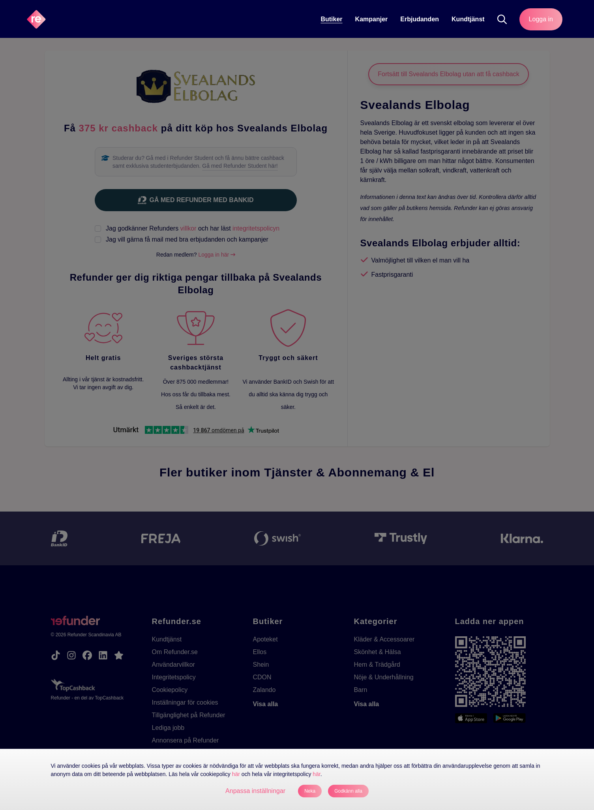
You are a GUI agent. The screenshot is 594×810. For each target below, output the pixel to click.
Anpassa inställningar (255, 791)
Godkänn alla (348, 791)
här (236, 774)
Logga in (541, 19)
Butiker (331, 19)
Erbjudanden (419, 19)
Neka (309, 791)
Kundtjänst (468, 19)
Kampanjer (371, 19)
